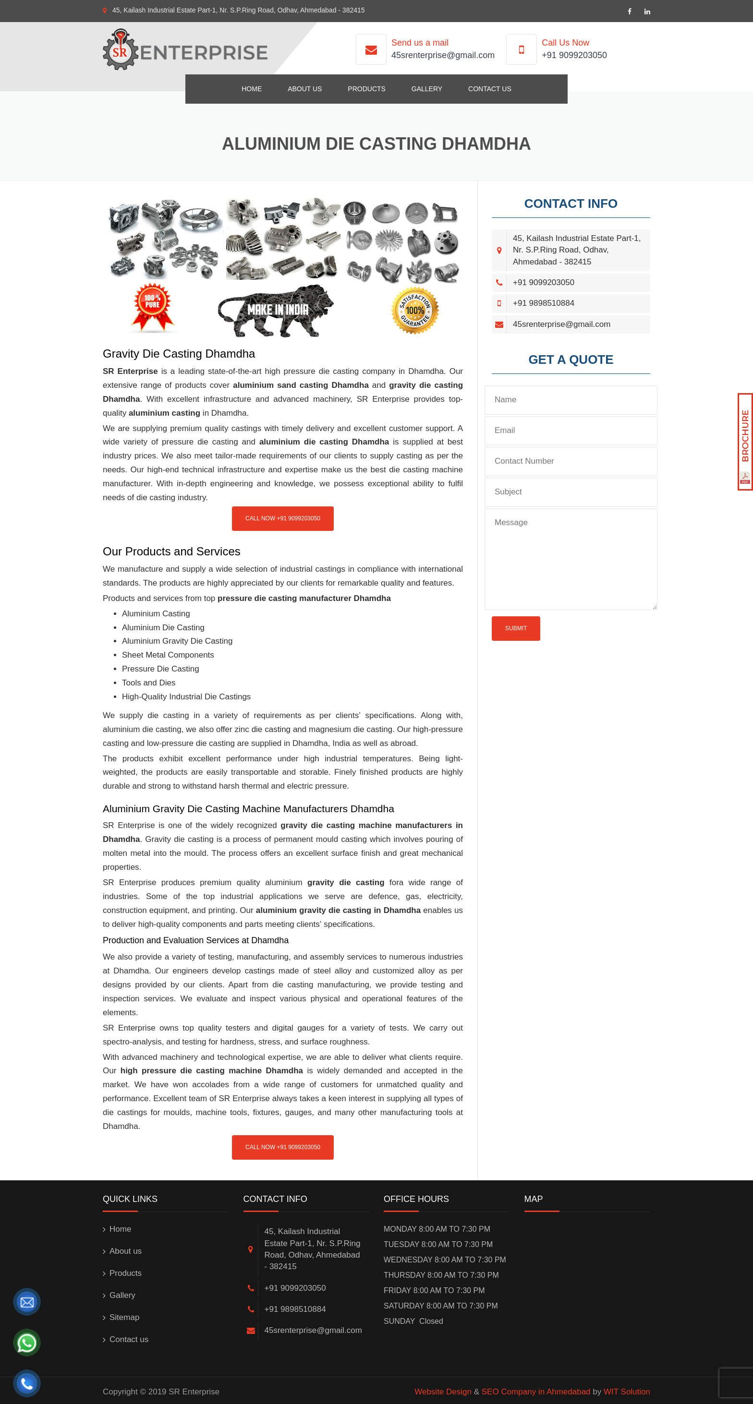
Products (367, 89)
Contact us (489, 89)
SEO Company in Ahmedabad (536, 1391)
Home (252, 89)
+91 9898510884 (543, 303)
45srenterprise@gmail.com (443, 55)
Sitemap (124, 1317)
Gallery (427, 89)
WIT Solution (627, 1391)
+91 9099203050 (574, 55)
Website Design (443, 1391)
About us (305, 89)
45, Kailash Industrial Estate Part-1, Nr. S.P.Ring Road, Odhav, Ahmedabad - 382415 (238, 10)
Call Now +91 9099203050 (282, 518)
